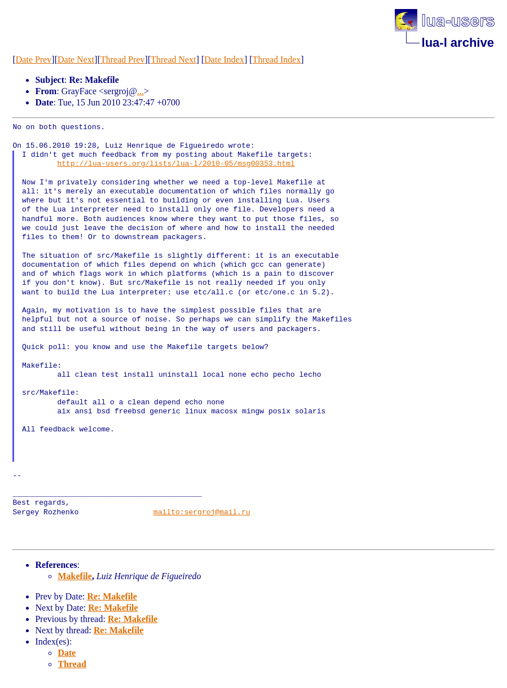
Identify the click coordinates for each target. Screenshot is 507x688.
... (140, 91)
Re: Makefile (111, 596)
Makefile (74, 576)
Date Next (76, 59)
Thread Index (277, 59)
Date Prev (34, 59)
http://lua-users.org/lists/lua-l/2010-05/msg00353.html (175, 164)
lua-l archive (458, 43)
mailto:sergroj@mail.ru (201, 513)
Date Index (224, 59)
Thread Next (173, 59)
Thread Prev (122, 59)
